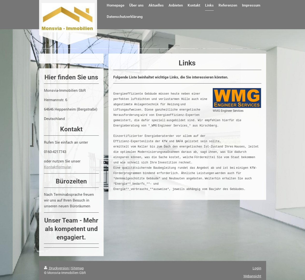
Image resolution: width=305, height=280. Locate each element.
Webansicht (252, 276)
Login (257, 268)
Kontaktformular (57, 166)
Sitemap (77, 268)
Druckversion (57, 268)
